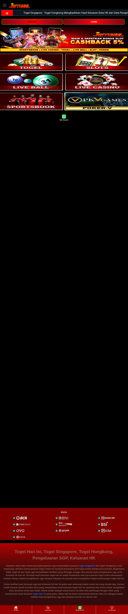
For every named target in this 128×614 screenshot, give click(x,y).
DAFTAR (32, 22)
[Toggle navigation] (4, 5)
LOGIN (94, 22)
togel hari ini (39, 594)
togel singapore (87, 566)
